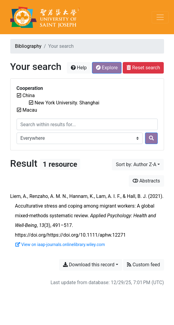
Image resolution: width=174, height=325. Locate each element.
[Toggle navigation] (160, 17)
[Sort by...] (138, 164)
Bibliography (28, 46)
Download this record (89, 265)
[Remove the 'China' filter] (29, 95)
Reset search (143, 68)
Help (79, 68)
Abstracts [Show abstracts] (146, 181)
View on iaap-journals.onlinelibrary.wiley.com (60, 244)
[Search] (151, 138)
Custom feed (143, 265)
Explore (107, 68)
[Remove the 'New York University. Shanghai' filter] (67, 103)
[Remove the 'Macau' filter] (30, 110)
